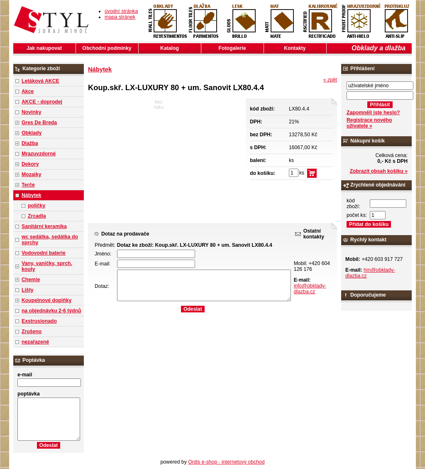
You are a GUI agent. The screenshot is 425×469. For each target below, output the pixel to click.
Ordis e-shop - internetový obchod (226, 462)
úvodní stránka (121, 11)
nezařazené (35, 342)
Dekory (30, 164)
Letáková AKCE (40, 81)
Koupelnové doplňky (46, 300)
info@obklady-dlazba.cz (310, 289)
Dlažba (30, 143)
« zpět (330, 80)
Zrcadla (37, 216)
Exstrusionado (39, 321)
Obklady (32, 133)
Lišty (28, 290)
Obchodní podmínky (106, 48)
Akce (28, 91)
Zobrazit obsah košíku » (379, 171)
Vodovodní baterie (44, 253)
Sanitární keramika (44, 226)
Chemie (31, 279)
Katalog (169, 48)
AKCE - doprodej (42, 102)
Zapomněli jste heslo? (373, 112)
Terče (28, 185)
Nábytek (32, 195)
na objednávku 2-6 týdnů (51, 311)
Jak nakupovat (44, 48)
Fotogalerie (232, 48)
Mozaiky (32, 174)
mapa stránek (120, 17)
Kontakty (294, 48)
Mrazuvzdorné (39, 154)
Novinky (32, 112)
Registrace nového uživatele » (369, 123)
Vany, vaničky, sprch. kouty (47, 266)
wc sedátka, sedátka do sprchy (50, 240)
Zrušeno (32, 331)
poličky (36, 206)
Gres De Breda (39, 122)
